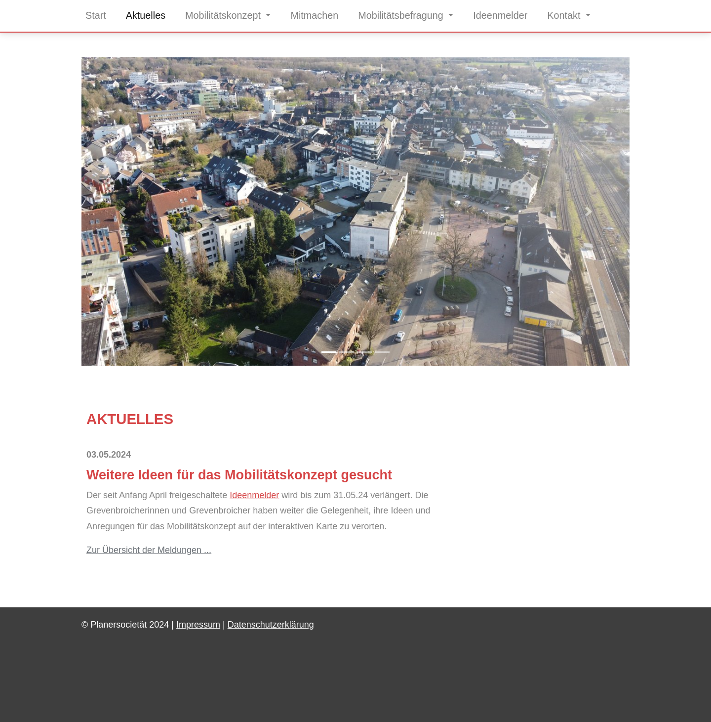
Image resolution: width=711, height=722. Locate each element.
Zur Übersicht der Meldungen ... (148, 550)
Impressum (198, 625)
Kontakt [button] (565, 15)
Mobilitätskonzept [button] (224, 15)
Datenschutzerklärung (271, 625)
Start (95, 15)
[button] (122, 211)
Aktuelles (145, 15)
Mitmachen (314, 15)
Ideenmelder (500, 15)
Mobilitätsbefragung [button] (402, 15)
